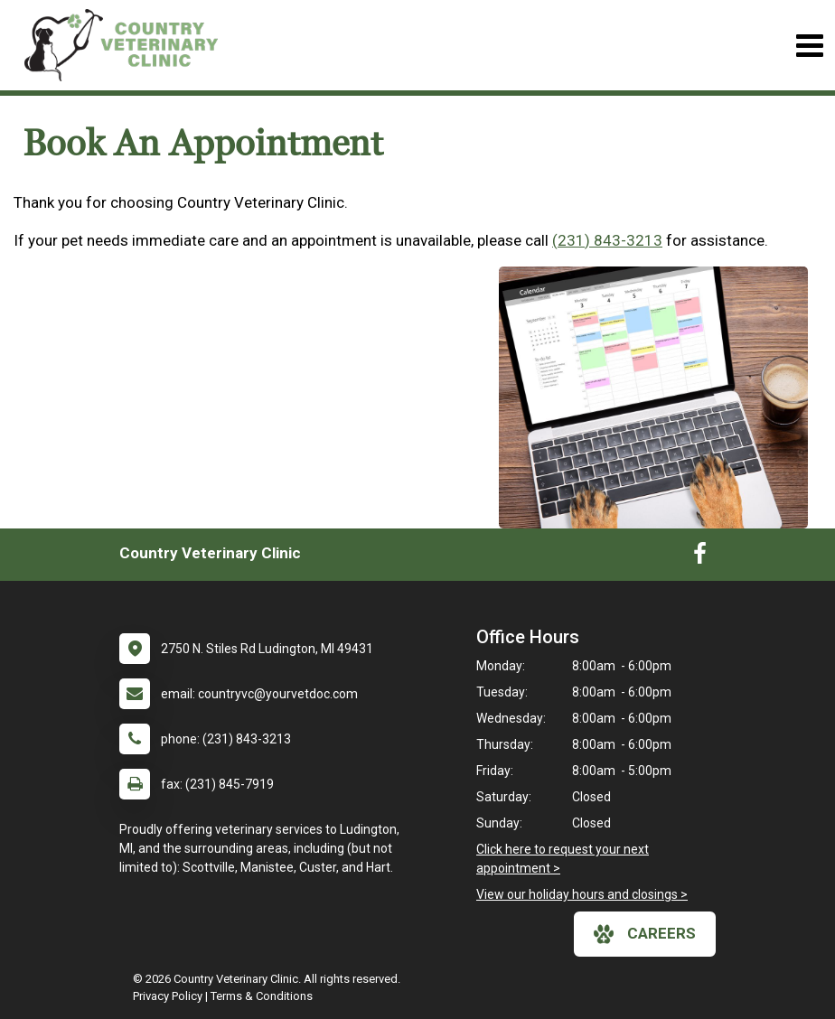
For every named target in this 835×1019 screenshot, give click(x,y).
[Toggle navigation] (809, 45)
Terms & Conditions (262, 996)
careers (645, 934)
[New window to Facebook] (700, 557)
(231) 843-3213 (607, 240)
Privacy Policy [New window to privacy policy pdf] (167, 996)
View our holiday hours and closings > (582, 894)
